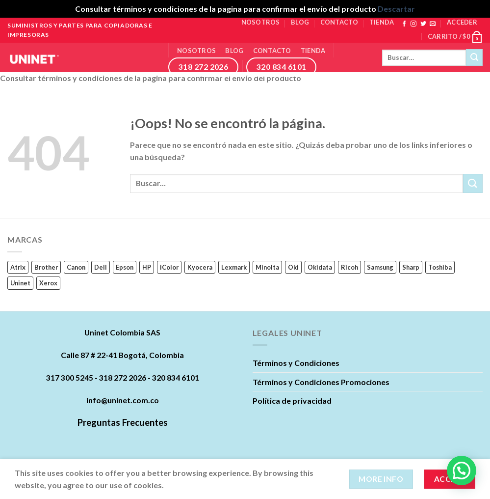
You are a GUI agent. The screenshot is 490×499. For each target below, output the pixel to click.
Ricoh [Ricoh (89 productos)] (349, 267)
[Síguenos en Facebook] (404, 24)
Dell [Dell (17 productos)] (100, 267)
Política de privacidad (292, 400)
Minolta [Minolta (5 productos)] (267, 267)
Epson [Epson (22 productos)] (124, 267)
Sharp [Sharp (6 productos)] (410, 267)
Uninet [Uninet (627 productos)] (20, 283)
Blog (300, 22)
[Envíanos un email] (433, 24)
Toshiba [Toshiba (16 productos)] (440, 267)
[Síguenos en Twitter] (423, 24)
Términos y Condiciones (296, 362)
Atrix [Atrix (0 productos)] (18, 267)
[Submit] (474, 57)
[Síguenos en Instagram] (413, 24)
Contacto (339, 22)
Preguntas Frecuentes (122, 422)
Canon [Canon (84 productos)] (76, 267)
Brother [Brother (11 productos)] (46, 267)
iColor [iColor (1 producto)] (169, 267)
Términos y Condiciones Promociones (321, 382)
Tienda (381, 22)
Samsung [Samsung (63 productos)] (380, 267)
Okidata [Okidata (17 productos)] (320, 267)
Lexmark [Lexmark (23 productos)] (234, 267)
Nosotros (260, 22)
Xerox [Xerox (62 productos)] (48, 283)
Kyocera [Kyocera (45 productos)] (199, 267)
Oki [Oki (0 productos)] (293, 267)
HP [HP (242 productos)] (146, 267)
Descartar (396, 8)
